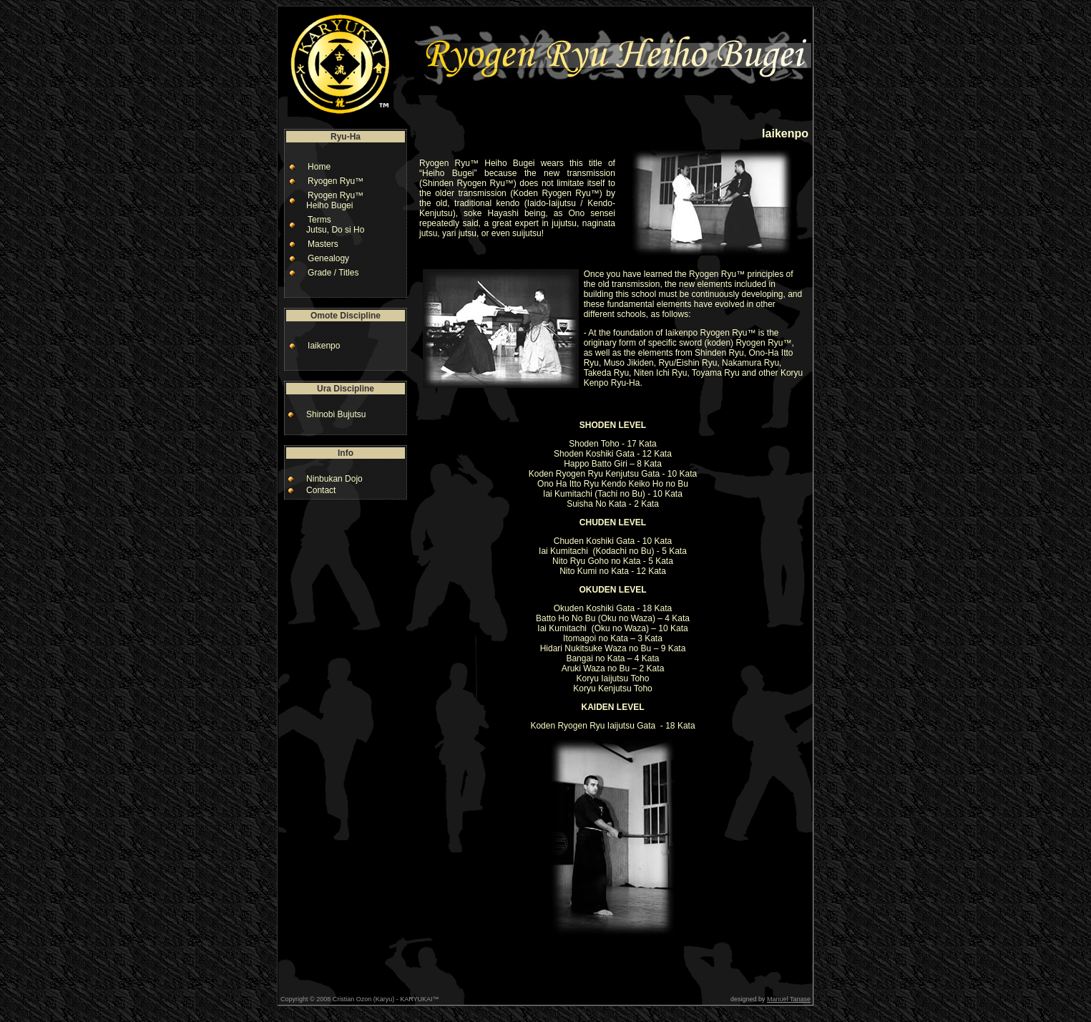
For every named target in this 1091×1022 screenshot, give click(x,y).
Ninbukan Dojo (334, 479)
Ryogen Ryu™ (335, 181)
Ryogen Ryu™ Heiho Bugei (331, 200)
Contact (321, 490)
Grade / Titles (333, 273)
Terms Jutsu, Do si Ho (331, 225)
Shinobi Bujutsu (336, 414)
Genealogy (328, 258)
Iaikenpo (324, 346)
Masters (323, 244)
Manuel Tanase (789, 999)
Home (319, 167)
